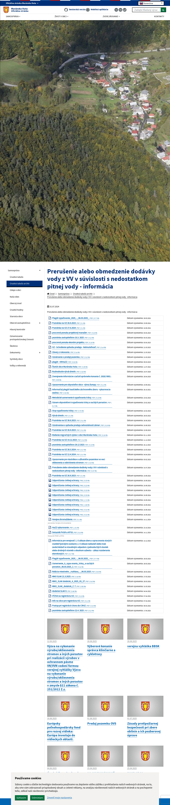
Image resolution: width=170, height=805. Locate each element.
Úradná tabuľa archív (21, 284)
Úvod (51, 294)
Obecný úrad (16, 305)
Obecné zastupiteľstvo (21, 326)
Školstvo (14, 351)
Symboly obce (17, 365)
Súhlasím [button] (53, 797)
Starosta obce (17, 319)
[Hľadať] (160, 10)
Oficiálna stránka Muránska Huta (22, 3)
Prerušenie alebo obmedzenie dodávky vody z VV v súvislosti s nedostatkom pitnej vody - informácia (99, 297)
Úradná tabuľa (17, 277)
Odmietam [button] (68, 797)
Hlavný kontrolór (18, 333)
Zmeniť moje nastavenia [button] (91, 797)
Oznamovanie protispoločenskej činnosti (23, 342)
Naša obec (15, 298)
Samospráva (14, 270)
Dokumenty (16, 358)
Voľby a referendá (19, 372)
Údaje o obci (16, 291)
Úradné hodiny (17, 312)
